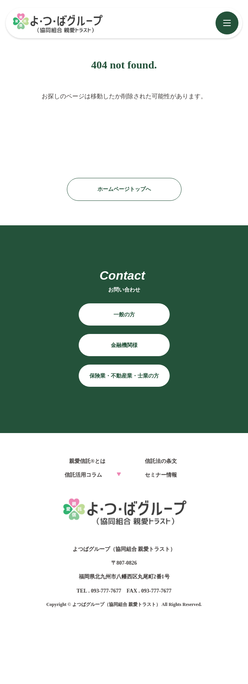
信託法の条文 (161, 461)
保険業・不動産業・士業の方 (124, 376)
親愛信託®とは (87, 461)
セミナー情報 (161, 475)
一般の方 (124, 315)
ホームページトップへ (124, 189)
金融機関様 (124, 345)
